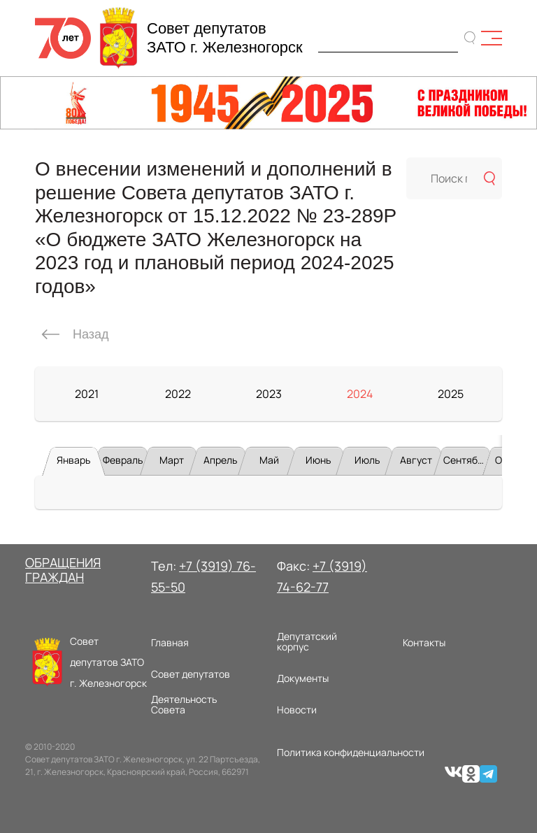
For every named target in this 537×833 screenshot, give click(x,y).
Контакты (424, 642)
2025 (451, 393)
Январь (73, 460)
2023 (269, 393)
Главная (170, 642)
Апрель (220, 460)
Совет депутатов (190, 674)
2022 (178, 393)
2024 (360, 393)
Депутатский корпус (307, 642)
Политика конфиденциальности (350, 752)
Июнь (318, 460)
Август (416, 460)
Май (269, 460)
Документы (303, 678)
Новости (297, 709)
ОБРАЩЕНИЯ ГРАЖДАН (63, 570)
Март (171, 460)
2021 (87, 393)
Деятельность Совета (184, 704)
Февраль (123, 460)
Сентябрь (465, 460)
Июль (367, 460)
